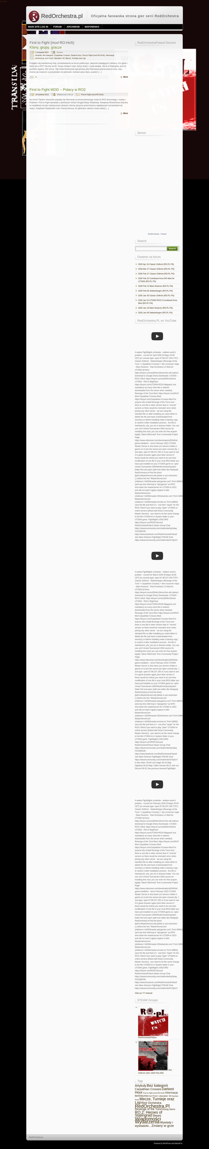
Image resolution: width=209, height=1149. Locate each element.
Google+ (4, 1)
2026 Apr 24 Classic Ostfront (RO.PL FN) (156, 264)
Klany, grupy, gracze (46, 47)
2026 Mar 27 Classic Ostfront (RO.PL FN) (156, 269)
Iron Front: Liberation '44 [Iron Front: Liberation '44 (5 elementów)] (159, 1096)
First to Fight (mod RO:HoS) (93, 55)
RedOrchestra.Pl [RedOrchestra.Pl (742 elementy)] (152, 1106)
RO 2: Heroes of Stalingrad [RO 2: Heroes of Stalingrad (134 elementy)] (148, 1113)
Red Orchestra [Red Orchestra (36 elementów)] (151, 1102)
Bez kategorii (48, 55)
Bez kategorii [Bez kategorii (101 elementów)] (157, 1085)
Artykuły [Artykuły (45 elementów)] (140, 1085)
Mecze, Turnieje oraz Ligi (75, 58)
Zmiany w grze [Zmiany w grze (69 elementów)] (163, 1125)
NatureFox (178, 1143)
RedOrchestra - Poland (157, 234)
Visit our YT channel (143, 993)
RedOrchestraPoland (153, 1022)
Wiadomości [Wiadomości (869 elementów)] (148, 1118)
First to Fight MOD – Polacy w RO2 (58, 90)
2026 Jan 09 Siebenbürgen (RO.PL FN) (155, 313)
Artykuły (38, 55)
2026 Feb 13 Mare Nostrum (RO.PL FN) (155, 286)
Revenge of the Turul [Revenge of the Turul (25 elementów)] (148, 1109)
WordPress (167, 1143)
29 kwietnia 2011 (42, 95)
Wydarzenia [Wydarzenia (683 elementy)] (147, 1121)
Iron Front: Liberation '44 (55, 58)
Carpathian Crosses (62, 55)
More (125, 77)
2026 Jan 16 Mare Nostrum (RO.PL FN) (155, 308)
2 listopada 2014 (42, 52)
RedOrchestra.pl (55, 16)
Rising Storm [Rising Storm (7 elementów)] (168, 1109)
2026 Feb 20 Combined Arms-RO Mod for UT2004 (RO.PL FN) (156, 280)
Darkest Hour (76, 55)
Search (172, 248)
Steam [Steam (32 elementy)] (157, 1115)
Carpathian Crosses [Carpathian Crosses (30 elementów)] (148, 1089)
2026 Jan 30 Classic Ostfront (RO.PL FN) (156, 295)
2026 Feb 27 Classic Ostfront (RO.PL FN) (156, 274)
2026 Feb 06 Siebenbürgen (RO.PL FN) (155, 291)
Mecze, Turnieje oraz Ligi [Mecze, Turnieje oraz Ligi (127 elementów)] (154, 1101)
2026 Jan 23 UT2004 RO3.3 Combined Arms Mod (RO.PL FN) (157, 301)
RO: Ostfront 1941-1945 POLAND (155, 1057)
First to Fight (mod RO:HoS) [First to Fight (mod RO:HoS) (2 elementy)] (154, 1093)
